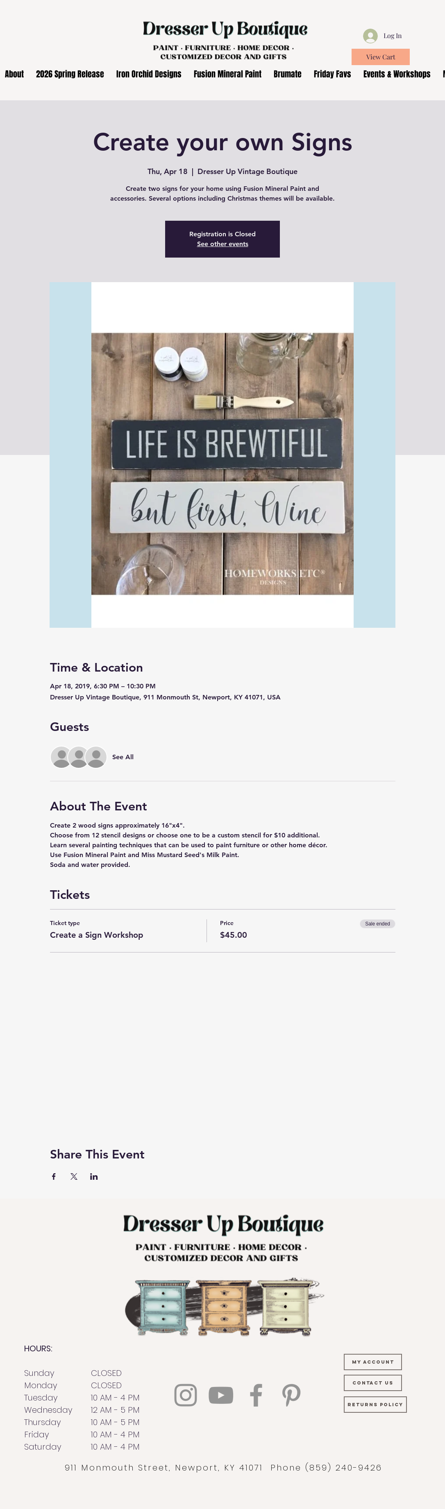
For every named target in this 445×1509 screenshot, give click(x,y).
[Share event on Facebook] (54, 1176)
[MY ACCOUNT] (373, 1362)
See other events (222, 244)
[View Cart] (381, 57)
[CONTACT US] (373, 1383)
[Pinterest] (291, 1395)
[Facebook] (256, 1395)
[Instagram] (185, 1395)
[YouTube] (221, 1395)
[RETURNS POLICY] (375, 1404)
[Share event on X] (74, 1176)
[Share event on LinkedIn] (94, 1176)
